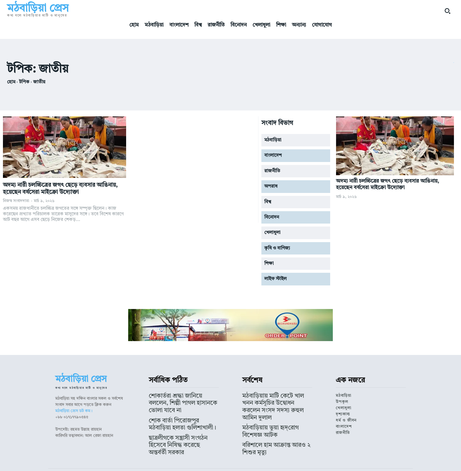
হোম (11, 82)
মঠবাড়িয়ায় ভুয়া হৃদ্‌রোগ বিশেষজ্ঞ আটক (273, 414)
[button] (447, 10)
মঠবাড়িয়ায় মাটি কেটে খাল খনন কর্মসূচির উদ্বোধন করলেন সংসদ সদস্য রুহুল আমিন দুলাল (275, 401)
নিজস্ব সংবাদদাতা (16, 201)
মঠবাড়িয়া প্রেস (203, 461)
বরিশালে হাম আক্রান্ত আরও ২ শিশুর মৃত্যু (274, 422)
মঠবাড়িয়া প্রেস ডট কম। (73, 411)
